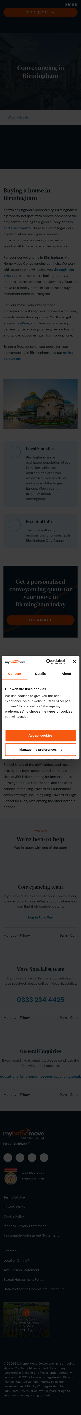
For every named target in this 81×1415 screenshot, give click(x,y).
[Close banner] (74, 661)
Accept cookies (40, 735)
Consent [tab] (14, 673)
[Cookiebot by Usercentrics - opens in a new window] (48, 662)
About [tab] (66, 673)
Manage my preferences (40, 749)
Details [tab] (40, 673)
